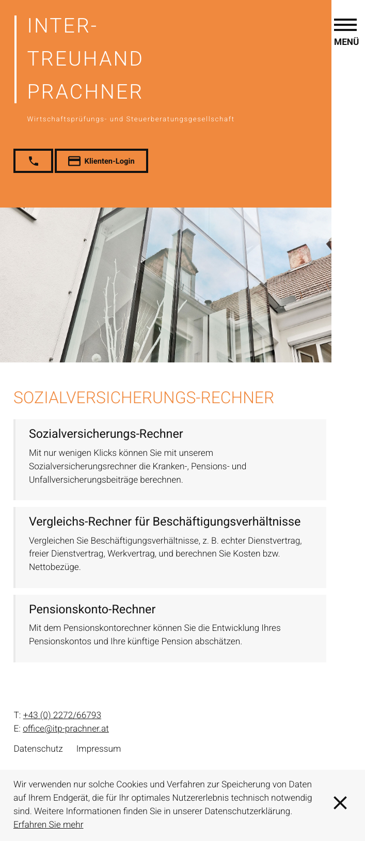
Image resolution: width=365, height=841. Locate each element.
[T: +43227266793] (62, 716)
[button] (346, 413)
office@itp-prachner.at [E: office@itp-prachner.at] (66, 729)
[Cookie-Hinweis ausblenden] (340, 805)
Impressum (98, 749)
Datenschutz (37, 749)
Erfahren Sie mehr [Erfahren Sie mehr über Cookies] (48, 825)
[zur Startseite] (189, 67)
